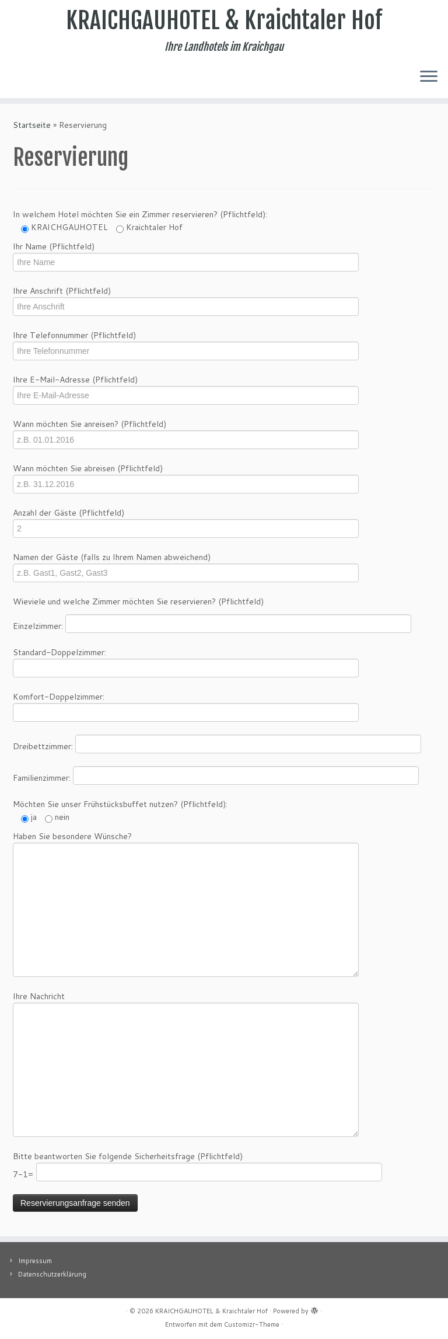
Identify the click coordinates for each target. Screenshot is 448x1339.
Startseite (32, 125)
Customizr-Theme (251, 1324)
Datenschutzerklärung (52, 1274)
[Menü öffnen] (429, 77)
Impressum (35, 1260)
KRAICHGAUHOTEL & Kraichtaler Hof (224, 20)
